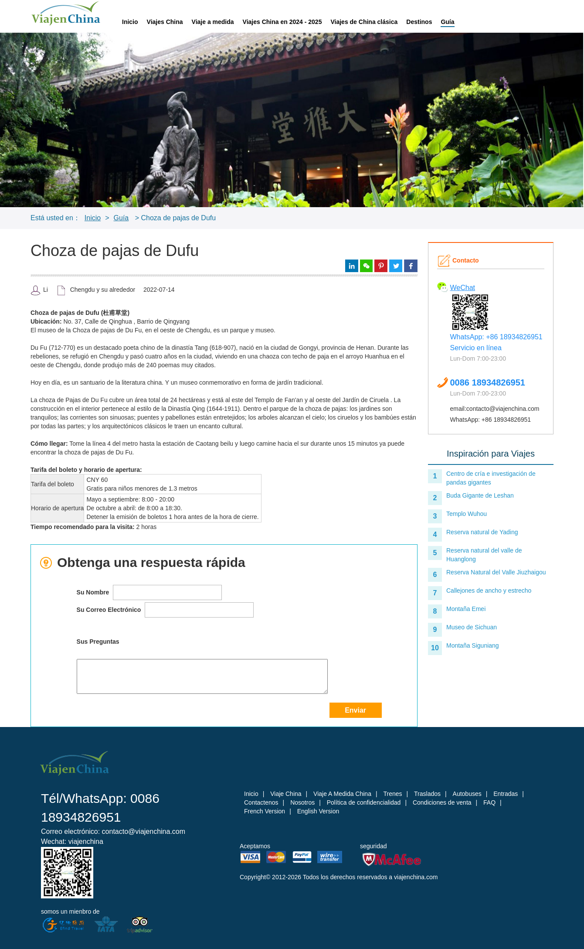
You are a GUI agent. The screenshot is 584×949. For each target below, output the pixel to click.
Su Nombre (149, 592)
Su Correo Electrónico (165, 610)
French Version (264, 811)
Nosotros (302, 802)
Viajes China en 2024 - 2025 (282, 21)
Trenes (392, 793)
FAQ (489, 802)
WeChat (462, 287)
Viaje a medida (213, 21)
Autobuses (467, 793)
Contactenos (261, 802)
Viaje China (285, 793)
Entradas (505, 793)
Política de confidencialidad (364, 802)
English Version (318, 811)
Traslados (427, 793)
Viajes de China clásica (363, 21)
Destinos (419, 21)
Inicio (130, 21)
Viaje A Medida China (342, 793)
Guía (447, 21)
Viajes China (165, 21)
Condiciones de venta (442, 802)
